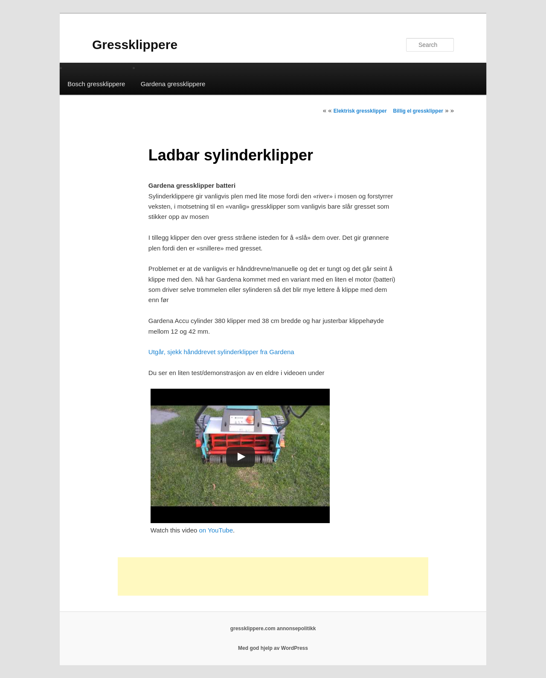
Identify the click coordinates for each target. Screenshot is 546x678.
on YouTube (216, 530)
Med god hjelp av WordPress (273, 648)
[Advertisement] (273, 576)
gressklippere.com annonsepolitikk (273, 628)
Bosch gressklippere (96, 83)
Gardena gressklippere (173, 83)
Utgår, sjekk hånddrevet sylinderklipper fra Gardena (221, 351)
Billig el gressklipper (418, 111)
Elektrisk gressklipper (360, 111)
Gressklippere (134, 45)
